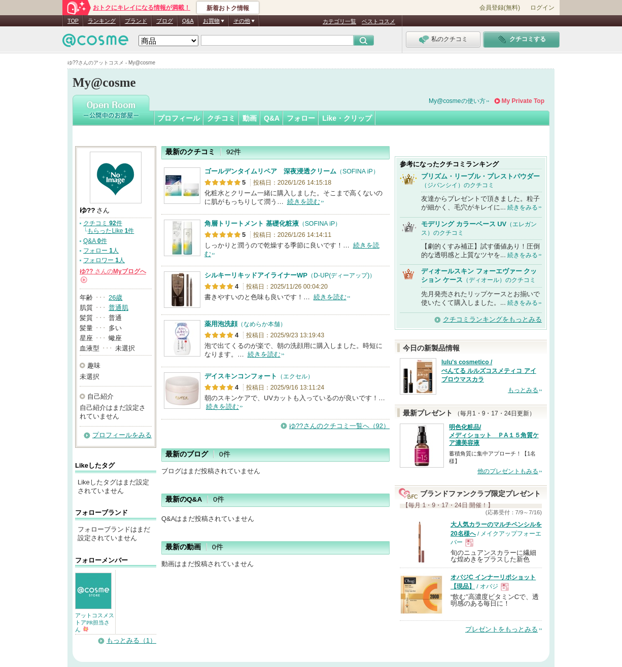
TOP (73, 21)
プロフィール (178, 118)
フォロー (301, 118)
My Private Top (523, 100)
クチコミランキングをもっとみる (492, 319)
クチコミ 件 (102, 223)
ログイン (542, 7)
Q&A (188, 21)
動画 (250, 118)
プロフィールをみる (122, 435)
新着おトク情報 (227, 8)
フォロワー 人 (104, 260)
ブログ (164, 21)
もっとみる (523, 390)
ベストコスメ (378, 21)
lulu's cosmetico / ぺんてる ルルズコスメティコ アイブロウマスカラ (488, 371)
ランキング (102, 21)
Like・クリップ (347, 118)
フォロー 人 (101, 250)
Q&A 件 (95, 240)
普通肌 (118, 307)
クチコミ (221, 118)
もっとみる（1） (131, 640)
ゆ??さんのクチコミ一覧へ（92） (339, 426)
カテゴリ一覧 (339, 21)
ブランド (136, 21)
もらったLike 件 (110, 230)
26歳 (115, 297)
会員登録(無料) (499, 7)
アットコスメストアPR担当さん (94, 622)
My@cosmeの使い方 (457, 100)
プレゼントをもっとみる (501, 629)
